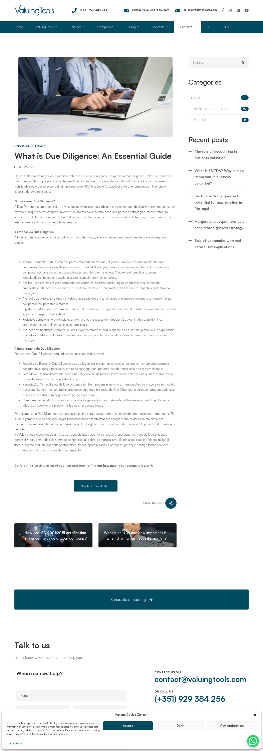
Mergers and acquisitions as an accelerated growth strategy (220, 239)
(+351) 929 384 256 (188, 700)
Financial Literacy (29, 145)
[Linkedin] (238, 10)
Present (220, 135)
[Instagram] (230, 10)
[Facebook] (223, 10)
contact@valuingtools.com (199, 679)
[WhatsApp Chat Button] (253, 741)
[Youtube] (247, 10)
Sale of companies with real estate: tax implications (218, 258)
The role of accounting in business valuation (216, 169)
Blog (220, 112)
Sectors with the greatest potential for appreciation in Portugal (218, 217)
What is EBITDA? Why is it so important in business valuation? (219, 191)
